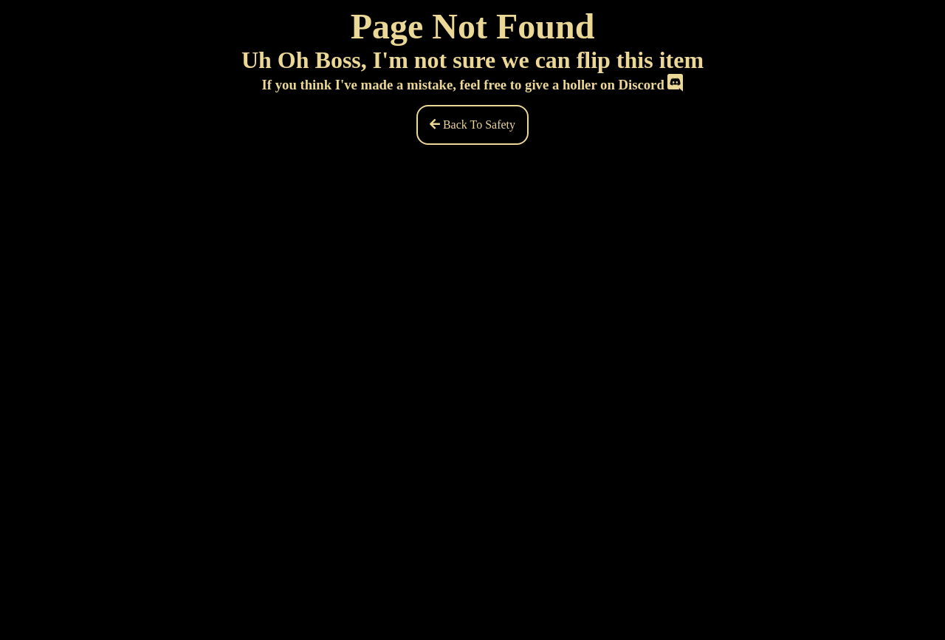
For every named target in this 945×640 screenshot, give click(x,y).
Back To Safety (472, 124)
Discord (650, 84)
